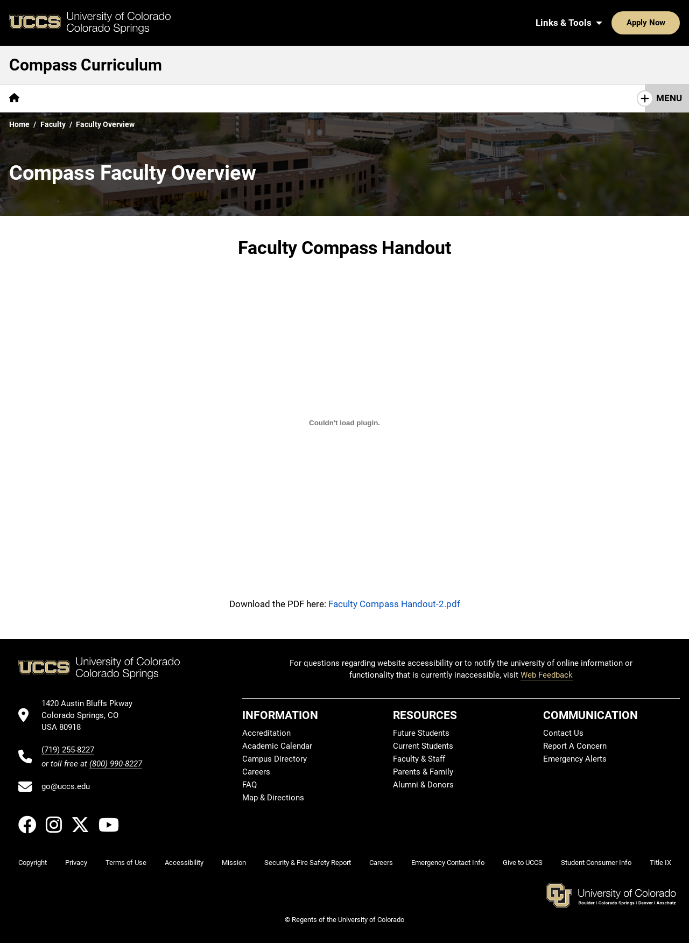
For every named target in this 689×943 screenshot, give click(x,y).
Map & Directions (273, 798)
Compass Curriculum (85, 64)
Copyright (32, 862)
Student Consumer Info (596, 862)
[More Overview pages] (65, 98)
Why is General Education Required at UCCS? (570, 98)
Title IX (660, 862)
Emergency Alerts (575, 759)
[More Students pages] (137, 98)
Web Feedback (547, 675)
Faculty (53, 124)
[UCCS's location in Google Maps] (91, 716)
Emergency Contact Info (447, 862)
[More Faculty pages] (205, 98)
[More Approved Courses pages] (373, 98)
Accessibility (184, 862)
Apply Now (612, 22)
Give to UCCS (523, 862)
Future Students (421, 733)
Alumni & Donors (423, 785)
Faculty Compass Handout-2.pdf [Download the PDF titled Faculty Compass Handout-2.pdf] (394, 604)
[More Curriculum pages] (277, 98)
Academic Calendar (277, 746)
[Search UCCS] (668, 22)
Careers (256, 772)
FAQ (249, 785)
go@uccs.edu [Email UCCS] (65, 786)
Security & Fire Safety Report (307, 862)
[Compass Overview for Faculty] (344, 423)
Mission (234, 862)
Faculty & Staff (419, 759)
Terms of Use (126, 862)
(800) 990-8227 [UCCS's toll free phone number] (115, 764)
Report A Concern (575, 746)
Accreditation (266, 733)
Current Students (423, 746)
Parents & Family (423, 772)
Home (19, 124)
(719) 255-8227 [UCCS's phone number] (67, 750)
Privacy (76, 862)
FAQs (448, 98)
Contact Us (563, 733)
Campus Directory (274, 759)
